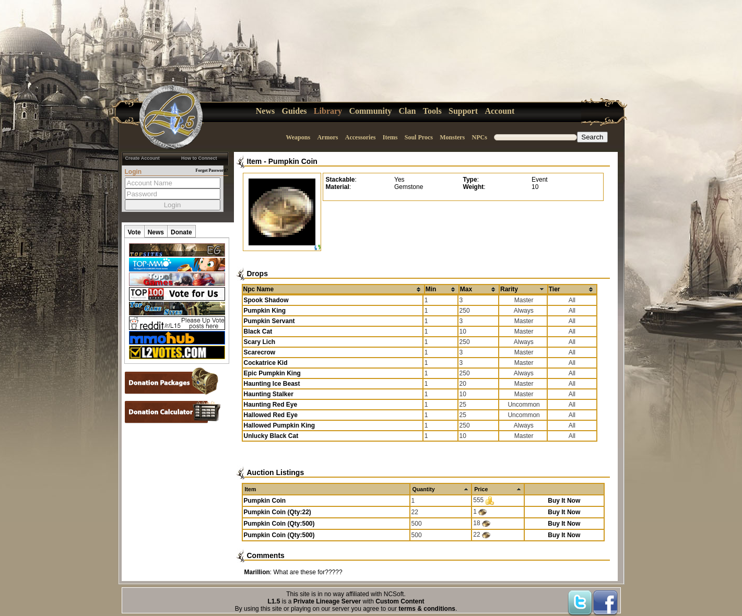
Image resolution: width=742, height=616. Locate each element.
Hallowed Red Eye (271, 415)
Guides (294, 110)
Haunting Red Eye (271, 404)
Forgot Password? (212, 170)
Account (499, 110)
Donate (181, 232)
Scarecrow (260, 352)
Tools (432, 110)
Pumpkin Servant (269, 321)
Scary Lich (260, 342)
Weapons (298, 137)
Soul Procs (419, 137)
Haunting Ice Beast (272, 383)
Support (463, 110)
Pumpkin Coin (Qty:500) (279, 523)
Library (328, 110)
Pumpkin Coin (292, 161)
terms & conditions (426, 608)
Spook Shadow (266, 300)
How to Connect (199, 158)
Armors (327, 137)
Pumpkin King (265, 310)
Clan (407, 110)
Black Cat (258, 331)
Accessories (360, 137)
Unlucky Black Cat (271, 436)
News (265, 110)
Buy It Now (564, 500)
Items (390, 137)
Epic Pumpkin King (272, 373)
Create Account (142, 158)
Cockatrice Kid (266, 362)
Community (370, 110)
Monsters (452, 137)
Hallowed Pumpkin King (279, 425)
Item (254, 161)
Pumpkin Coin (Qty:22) (277, 512)
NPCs (479, 137)
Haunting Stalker (268, 394)
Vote (134, 232)
